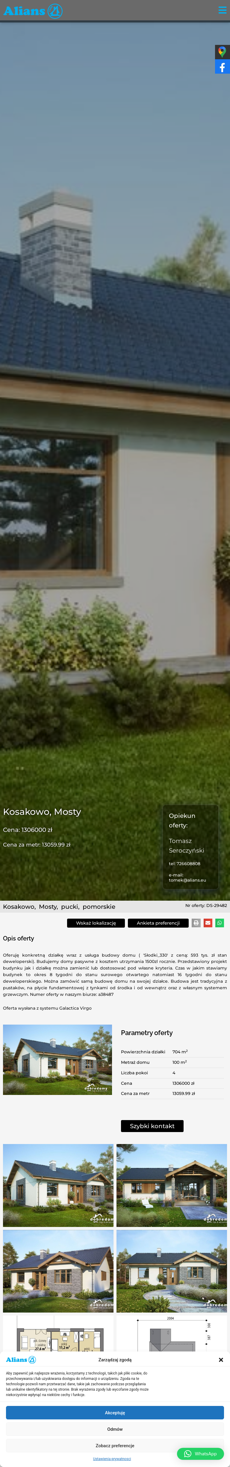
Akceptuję (115, 1413)
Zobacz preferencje (115, 1445)
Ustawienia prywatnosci (112, 1459)
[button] (221, 1360)
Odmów (115, 1429)
